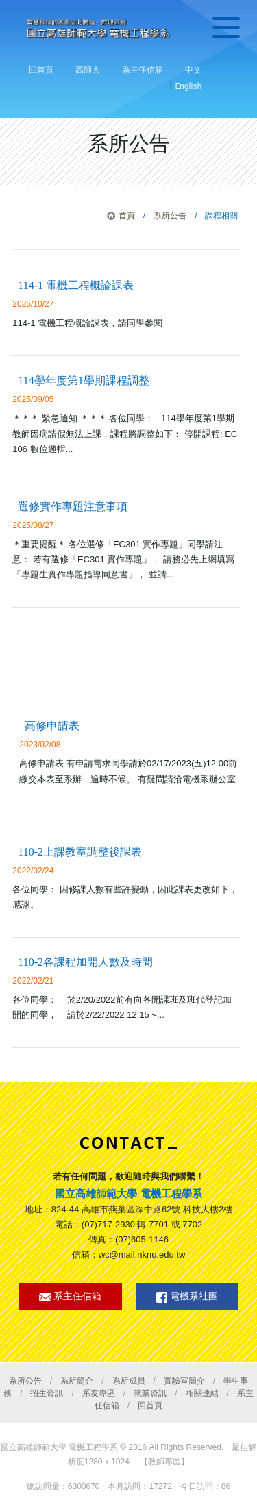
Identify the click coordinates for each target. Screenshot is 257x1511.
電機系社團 (187, 1297)
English (188, 86)
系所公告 (170, 216)
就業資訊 (150, 1393)
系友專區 (98, 1393)
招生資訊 (46, 1393)
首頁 (127, 216)
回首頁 (41, 70)
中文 (193, 70)
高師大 (87, 70)
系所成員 (128, 1381)
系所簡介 (76, 1381)
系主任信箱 (142, 70)
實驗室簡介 (184, 1381)
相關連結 (202, 1393)
